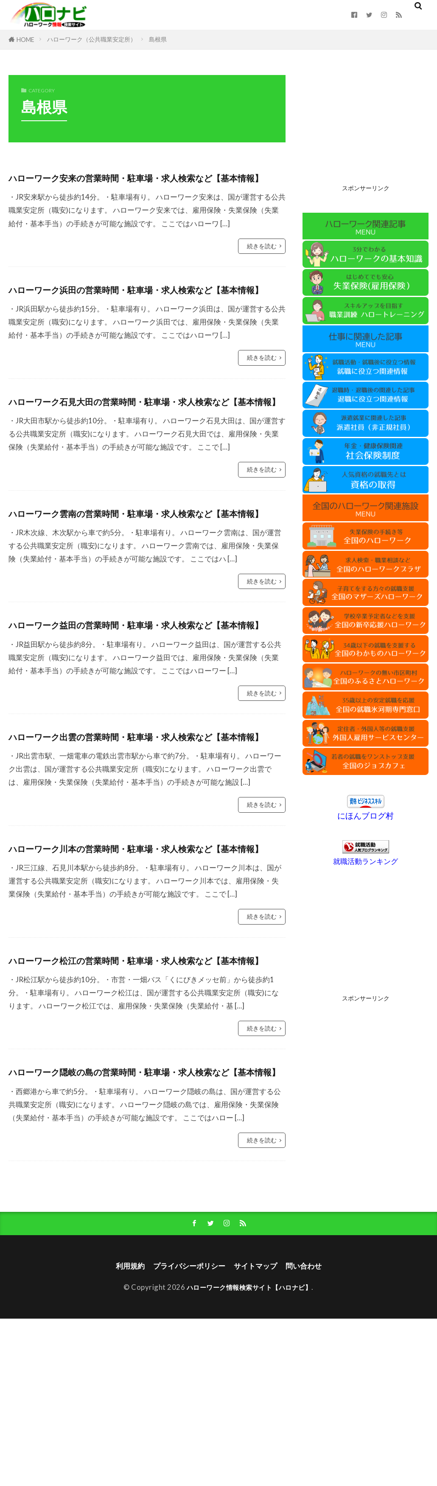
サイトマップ (259, 1432)
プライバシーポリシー (186, 1432)
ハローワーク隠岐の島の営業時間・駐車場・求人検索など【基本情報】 (145, 1226)
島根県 (158, 39)
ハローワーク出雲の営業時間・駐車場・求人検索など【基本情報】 (144, 836)
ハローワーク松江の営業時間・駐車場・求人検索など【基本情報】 (144, 1096)
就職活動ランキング (365, 861)
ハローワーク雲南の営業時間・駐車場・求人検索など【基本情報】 (144, 576)
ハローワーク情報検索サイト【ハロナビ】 (249, 1454)
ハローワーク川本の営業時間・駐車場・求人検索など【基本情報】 (144, 966)
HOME (25, 39)
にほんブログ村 (365, 815)
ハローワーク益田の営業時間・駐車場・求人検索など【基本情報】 (144, 706)
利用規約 (121, 1432)
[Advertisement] (366, 128)
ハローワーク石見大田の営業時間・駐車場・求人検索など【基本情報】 (144, 446)
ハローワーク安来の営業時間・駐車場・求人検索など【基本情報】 (144, 185)
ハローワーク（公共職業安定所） (91, 39)
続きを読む (262, 264)
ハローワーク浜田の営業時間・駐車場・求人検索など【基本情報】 (144, 316)
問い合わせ (312, 1432)
